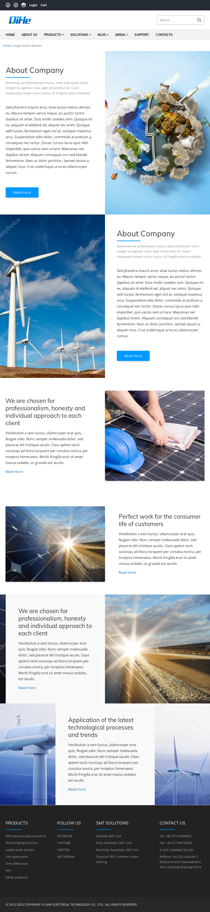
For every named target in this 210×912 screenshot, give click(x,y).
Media (120, 35)
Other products (17, 877)
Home (10, 35)
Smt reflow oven (17, 864)
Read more (22, 192)
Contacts (164, 35)
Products (52, 35)
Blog (102, 35)
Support (142, 35)
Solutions (79, 35)
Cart (44, 5)
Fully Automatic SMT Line (114, 843)
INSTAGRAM (65, 857)
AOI (8, 870)
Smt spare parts (17, 857)
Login (33, 5)
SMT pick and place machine (26, 836)
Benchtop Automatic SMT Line (117, 850)
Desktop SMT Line (108, 836)
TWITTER (63, 850)
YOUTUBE (64, 843)
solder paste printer (20, 850)
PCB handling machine (22, 843)
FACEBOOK (65, 836)
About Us (29, 35)
